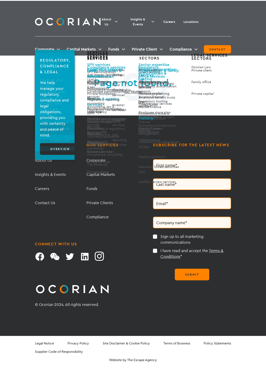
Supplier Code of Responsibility (59, 351)
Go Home (133, 91)
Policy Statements (217, 343)
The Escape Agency (142, 360)
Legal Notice (44, 343)
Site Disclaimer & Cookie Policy (126, 343)
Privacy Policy (78, 343)
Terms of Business (176, 343)
